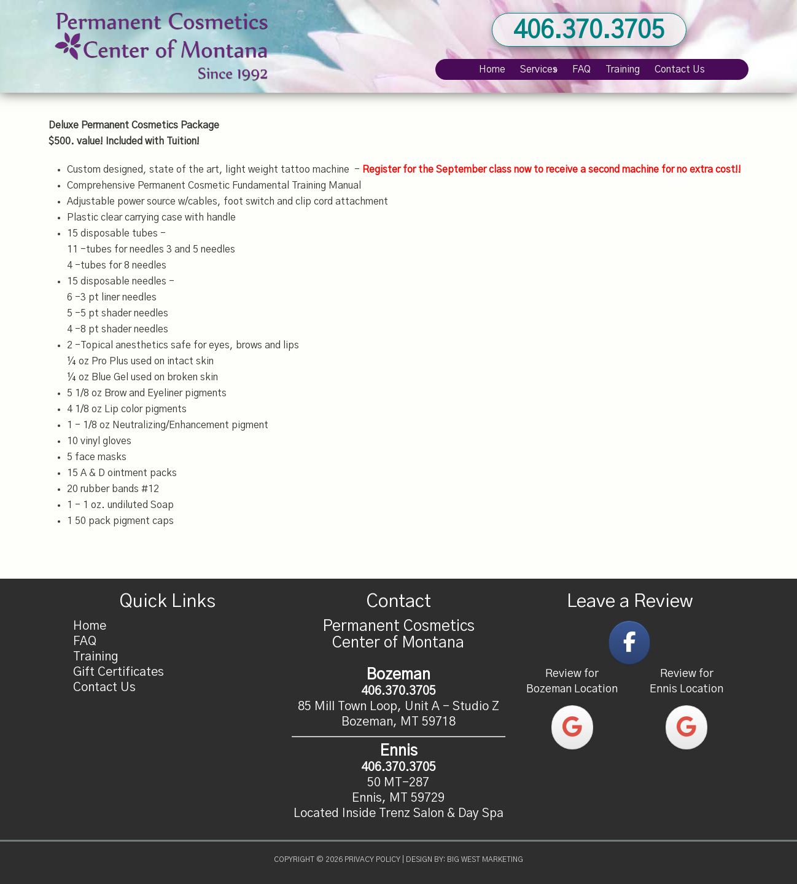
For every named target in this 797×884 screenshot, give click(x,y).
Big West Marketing (485, 859)
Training (96, 657)
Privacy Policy (372, 859)
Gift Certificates (118, 672)
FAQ (84, 641)
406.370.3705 (588, 30)
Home (89, 626)
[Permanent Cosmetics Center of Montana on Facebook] (629, 642)
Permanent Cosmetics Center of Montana (162, 46)
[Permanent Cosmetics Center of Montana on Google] (572, 727)
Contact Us (104, 687)
